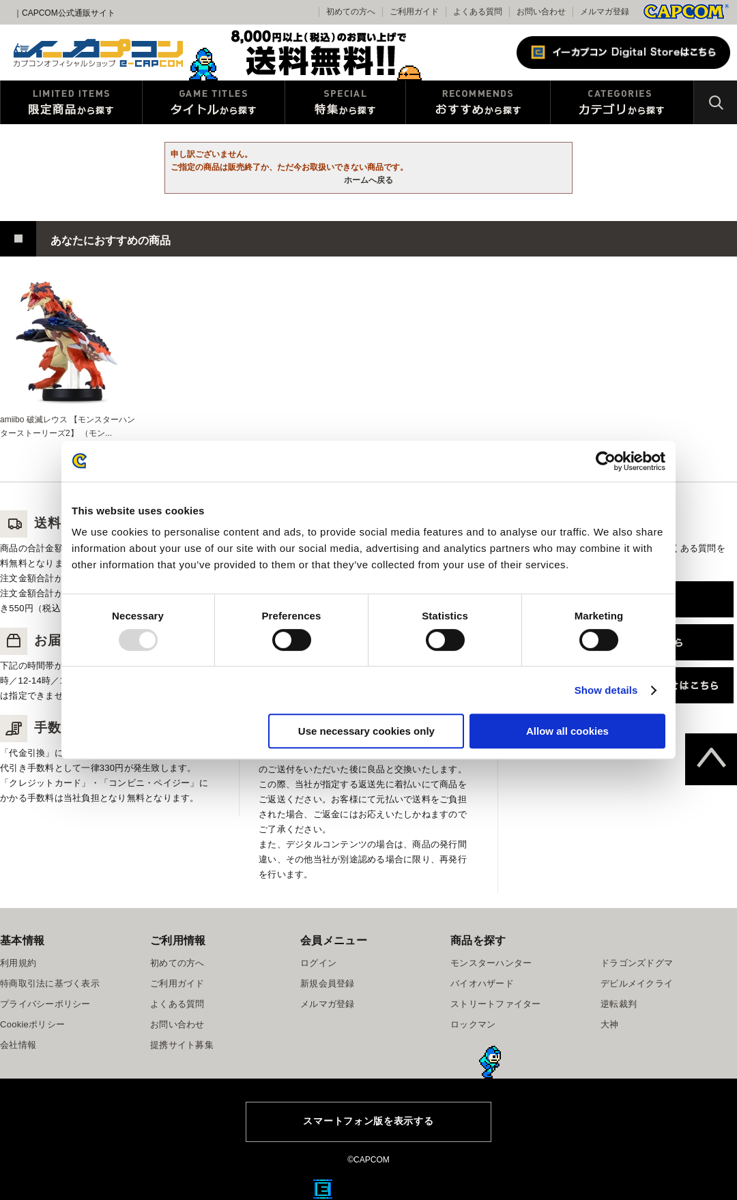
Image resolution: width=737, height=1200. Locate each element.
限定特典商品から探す (71, 102)
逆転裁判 (619, 1004)
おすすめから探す (478, 102)
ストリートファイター (495, 1004)
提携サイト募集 (182, 1045)
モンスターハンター (491, 963)
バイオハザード (482, 983)
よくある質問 (477, 11)
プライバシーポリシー (45, 1004)
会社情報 (18, 1045)
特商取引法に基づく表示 (50, 983)
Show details (606, 690)
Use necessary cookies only (366, 731)
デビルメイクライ (637, 983)
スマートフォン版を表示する (368, 1120)
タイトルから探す (214, 102)
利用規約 (18, 963)
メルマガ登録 (604, 11)
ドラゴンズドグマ (637, 963)
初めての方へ (177, 963)
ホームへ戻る (368, 180)
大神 (610, 1024)
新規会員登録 (327, 983)
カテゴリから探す (622, 102)
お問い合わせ (541, 11)
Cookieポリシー (32, 1024)
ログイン (318, 963)
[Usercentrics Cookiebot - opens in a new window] (605, 461)
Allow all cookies (567, 731)
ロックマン (472, 1024)
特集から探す (345, 102)
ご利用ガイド (177, 983)
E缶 (323, 1189)
